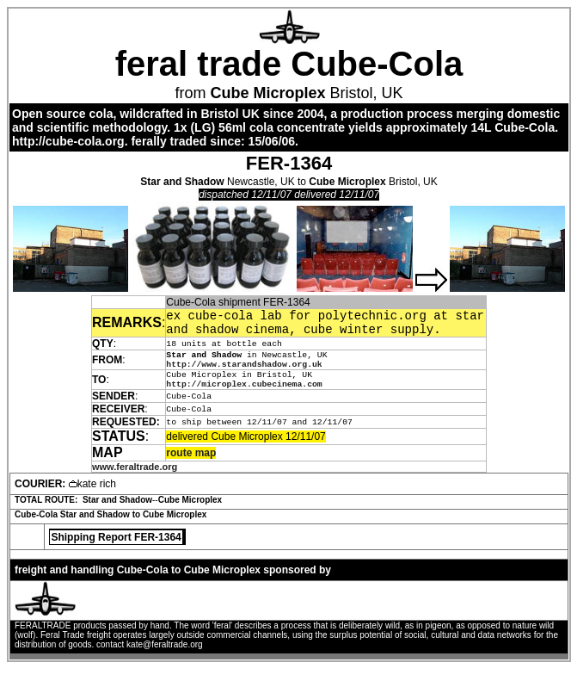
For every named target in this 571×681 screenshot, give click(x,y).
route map (191, 465)
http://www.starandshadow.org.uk (244, 372)
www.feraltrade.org (134, 479)
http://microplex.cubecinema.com (244, 395)
